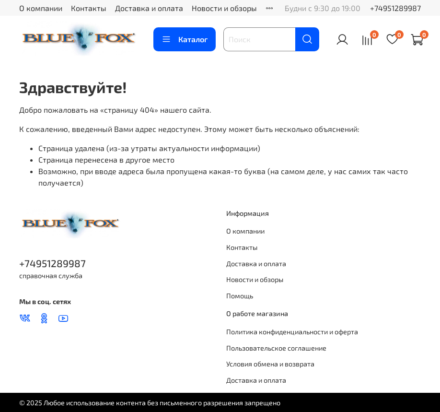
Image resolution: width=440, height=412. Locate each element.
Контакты (88, 7)
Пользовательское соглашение (276, 348)
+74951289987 (395, 7)
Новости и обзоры (224, 7)
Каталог (185, 39)
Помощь (239, 296)
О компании (40, 7)
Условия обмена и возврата (270, 364)
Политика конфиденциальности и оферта (292, 332)
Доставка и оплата (149, 7)
